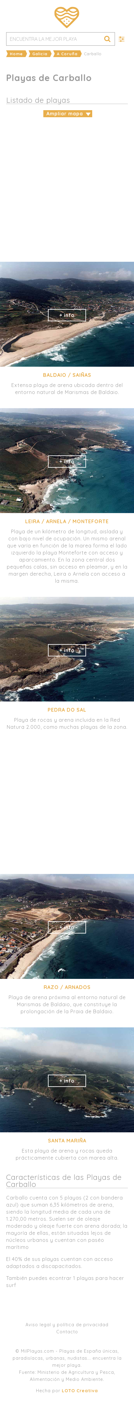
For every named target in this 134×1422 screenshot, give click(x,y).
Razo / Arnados (67, 987)
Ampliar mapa (64, 113)
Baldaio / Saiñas (67, 375)
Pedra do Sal (67, 710)
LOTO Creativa (80, 1390)
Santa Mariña (67, 1141)
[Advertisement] (67, 189)
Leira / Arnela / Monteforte (67, 521)
